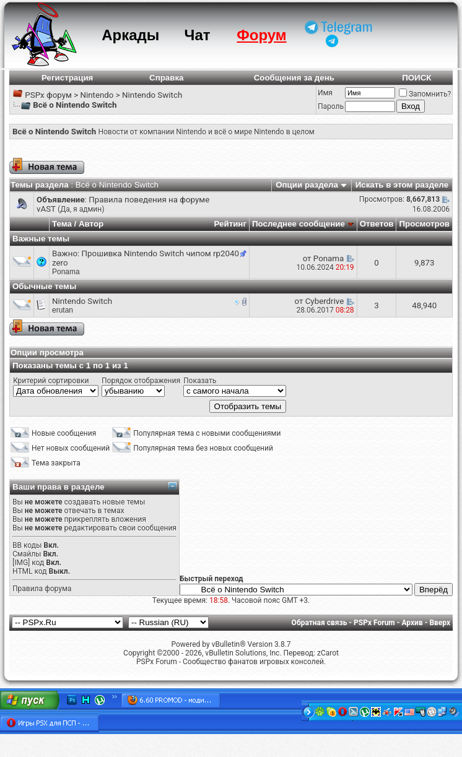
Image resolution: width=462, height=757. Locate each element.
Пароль (331, 106)
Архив (411, 622)
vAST (46, 209)
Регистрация (67, 77)
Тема (62, 223)
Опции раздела (307, 184)
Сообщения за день (294, 77)
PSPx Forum (374, 622)
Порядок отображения (141, 380)
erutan (62, 310)
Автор (91, 223)
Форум (261, 35)
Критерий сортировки (51, 380)
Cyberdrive (324, 301)
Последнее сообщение (298, 223)
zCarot (328, 653)
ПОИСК (416, 77)
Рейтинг (230, 223)
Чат (198, 35)
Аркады (130, 35)
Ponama (66, 271)
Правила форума (41, 588)
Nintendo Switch (152, 95)
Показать (199, 380)
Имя (325, 93)
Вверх (439, 622)
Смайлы (26, 554)
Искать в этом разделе (401, 184)
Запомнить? (425, 94)
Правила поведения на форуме (149, 199)
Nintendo (96, 95)
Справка (166, 77)
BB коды (26, 545)
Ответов (377, 223)
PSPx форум (48, 95)
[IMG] (21, 562)
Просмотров (424, 223)
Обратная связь (319, 622)
